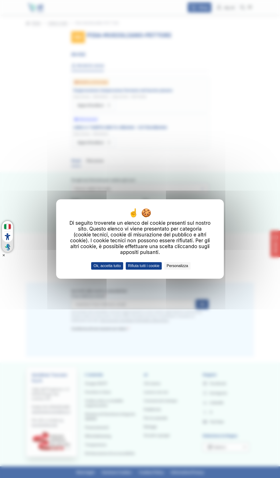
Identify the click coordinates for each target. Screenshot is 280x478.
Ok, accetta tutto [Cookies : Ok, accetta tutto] (107, 266)
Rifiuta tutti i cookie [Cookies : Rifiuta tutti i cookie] (143, 266)
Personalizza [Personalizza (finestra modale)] (177, 266)
